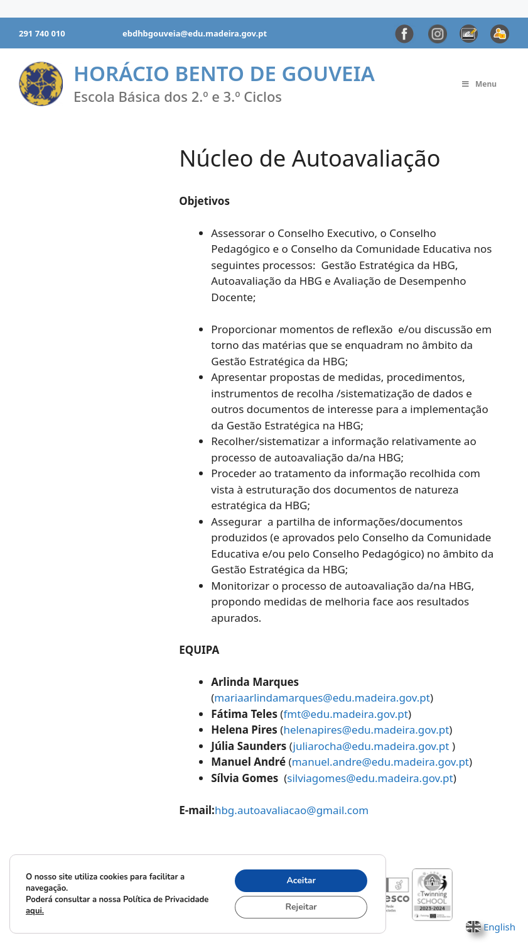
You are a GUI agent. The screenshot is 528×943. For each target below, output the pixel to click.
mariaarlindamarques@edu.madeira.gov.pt (322, 697)
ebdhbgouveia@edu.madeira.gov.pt (194, 33)
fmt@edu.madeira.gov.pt (345, 714)
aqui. (35, 911)
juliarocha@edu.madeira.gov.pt (372, 746)
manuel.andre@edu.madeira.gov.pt (380, 761)
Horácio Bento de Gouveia (224, 73)
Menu (479, 84)
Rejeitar (301, 907)
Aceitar (301, 880)
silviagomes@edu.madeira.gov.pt (370, 778)
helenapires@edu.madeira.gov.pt (366, 729)
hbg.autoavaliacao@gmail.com (292, 810)
